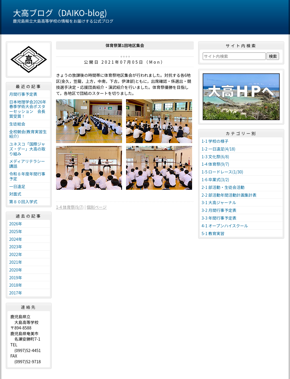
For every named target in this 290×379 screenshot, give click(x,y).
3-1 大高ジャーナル (219, 202)
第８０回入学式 (23, 201)
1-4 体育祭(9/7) (70, 207)
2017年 (15, 293)
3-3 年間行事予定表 (219, 218)
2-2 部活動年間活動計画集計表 (229, 195)
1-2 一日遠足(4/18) (218, 149)
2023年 (15, 246)
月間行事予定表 (23, 94)
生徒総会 (17, 124)
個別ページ (97, 207)
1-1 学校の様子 (215, 141)
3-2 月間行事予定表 (219, 210)
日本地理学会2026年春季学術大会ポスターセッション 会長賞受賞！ (27, 109)
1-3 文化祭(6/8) (215, 156)
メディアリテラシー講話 (27, 163)
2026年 (15, 223)
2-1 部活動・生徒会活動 (223, 187)
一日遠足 (17, 186)
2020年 (15, 270)
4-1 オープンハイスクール (225, 225)
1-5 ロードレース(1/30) (222, 172)
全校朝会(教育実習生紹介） (28, 134)
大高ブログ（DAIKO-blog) (60, 12)
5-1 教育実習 (213, 233)
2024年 (15, 239)
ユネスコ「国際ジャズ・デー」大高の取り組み (27, 149)
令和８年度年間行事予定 (27, 176)
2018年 (15, 285)
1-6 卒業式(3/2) (215, 179)
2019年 (15, 277)
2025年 (15, 231)
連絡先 (28, 307)
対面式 (15, 194)
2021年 (15, 262)
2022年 (15, 254)
